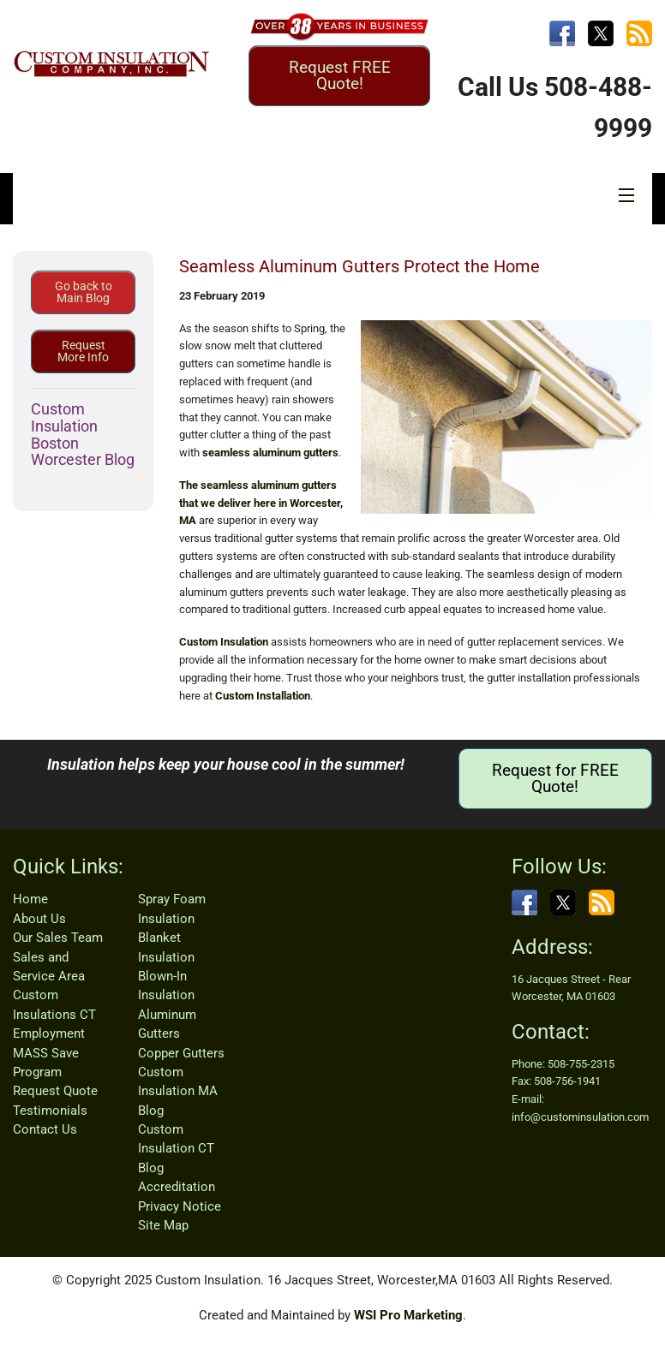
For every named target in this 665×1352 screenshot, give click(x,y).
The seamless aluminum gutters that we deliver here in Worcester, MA (261, 503)
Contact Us (45, 1129)
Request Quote (55, 1091)
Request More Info (83, 351)
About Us (39, 918)
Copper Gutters (181, 1053)
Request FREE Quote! (340, 75)
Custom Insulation (223, 641)
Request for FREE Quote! (555, 778)
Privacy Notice (179, 1206)
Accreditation (176, 1186)
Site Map (163, 1225)
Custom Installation (262, 695)
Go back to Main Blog (83, 292)
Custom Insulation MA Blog (178, 1091)
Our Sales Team (58, 937)
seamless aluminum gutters (270, 452)
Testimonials (50, 1110)
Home (30, 899)
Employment (49, 1033)
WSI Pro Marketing (408, 1315)
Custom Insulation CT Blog (176, 1149)
